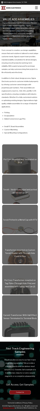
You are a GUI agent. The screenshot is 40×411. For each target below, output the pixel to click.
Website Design (8, 408)
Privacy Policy (27, 403)
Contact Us (20, 392)
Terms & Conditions (15, 403)
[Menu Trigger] (36, 8)
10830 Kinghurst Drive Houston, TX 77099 (15, 2)
